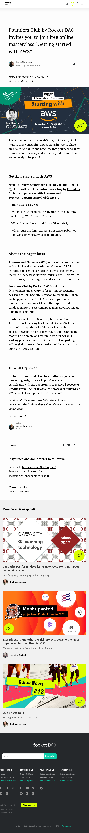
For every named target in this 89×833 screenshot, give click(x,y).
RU (72, 4)
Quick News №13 (13, 712)
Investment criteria (7, 809)
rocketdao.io (6, 769)
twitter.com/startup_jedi (34, 476)
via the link (26, 404)
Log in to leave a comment (20, 491)
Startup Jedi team (26, 774)
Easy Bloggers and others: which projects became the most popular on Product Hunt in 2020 (41, 641)
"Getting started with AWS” (39, 197)
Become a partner (66, 777)
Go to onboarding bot (47, 774)
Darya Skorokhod (24, 62)
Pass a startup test (7, 777)
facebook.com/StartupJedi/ (39, 467)
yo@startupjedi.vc (26, 781)
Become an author (27, 777)
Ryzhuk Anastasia (18, 582)
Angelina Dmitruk (18, 655)
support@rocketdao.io (8, 781)
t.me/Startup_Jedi (33, 471)
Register (3, 774)
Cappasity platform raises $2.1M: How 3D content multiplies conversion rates (41, 568)
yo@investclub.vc (66, 781)
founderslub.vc (47, 769)
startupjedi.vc (26, 769)
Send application (6, 813)
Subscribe (50, 756)
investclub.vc (66, 769)
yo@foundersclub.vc (47, 781)
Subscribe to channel (47, 777)
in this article (24, 312)
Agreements (66, 826)
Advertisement (29, 805)
